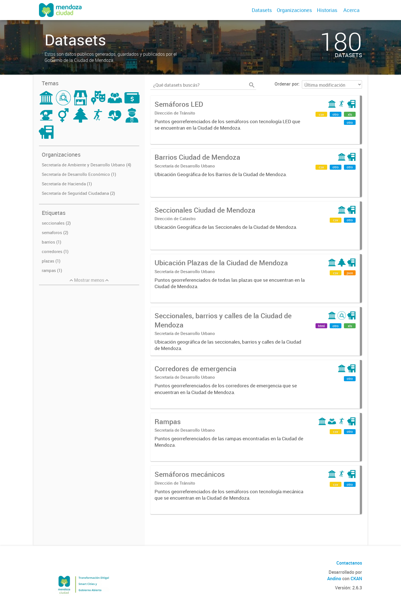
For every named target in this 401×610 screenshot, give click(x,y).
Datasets (262, 10)
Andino (334, 578)
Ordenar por (286, 84)
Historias (327, 10)
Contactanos (349, 563)
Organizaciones (294, 10)
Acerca (351, 10)
